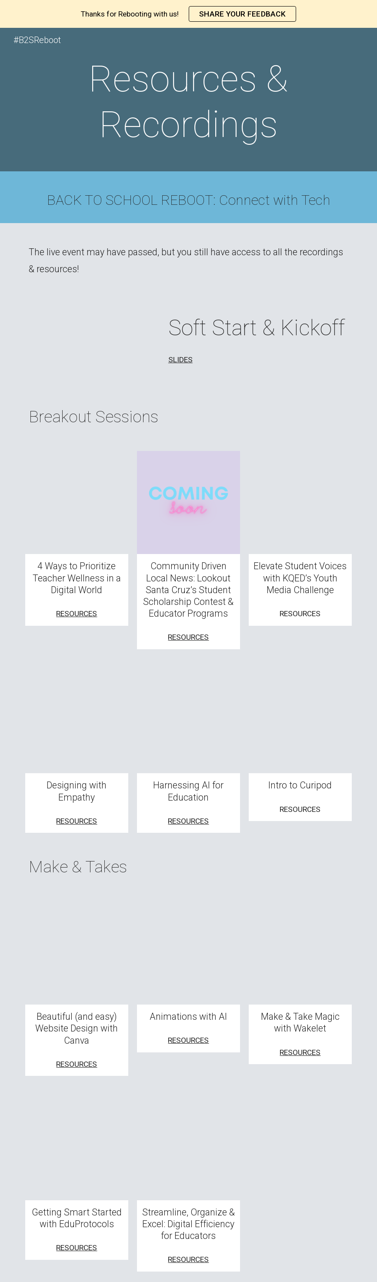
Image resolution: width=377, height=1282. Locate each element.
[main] (188, 102)
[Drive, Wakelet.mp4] (300, 953)
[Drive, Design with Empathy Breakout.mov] (77, 722)
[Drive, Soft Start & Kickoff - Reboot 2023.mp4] (91, 346)
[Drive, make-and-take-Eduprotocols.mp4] (77, 1148)
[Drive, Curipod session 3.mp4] (300, 722)
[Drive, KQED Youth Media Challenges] (300, 502)
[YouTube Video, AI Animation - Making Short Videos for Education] (188, 953)
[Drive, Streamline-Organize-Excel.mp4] (188, 1148)
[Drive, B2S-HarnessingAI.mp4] (188, 722)
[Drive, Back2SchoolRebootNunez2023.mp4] (77, 502)
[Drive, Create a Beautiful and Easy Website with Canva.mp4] (77, 953)
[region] (188, 14)
